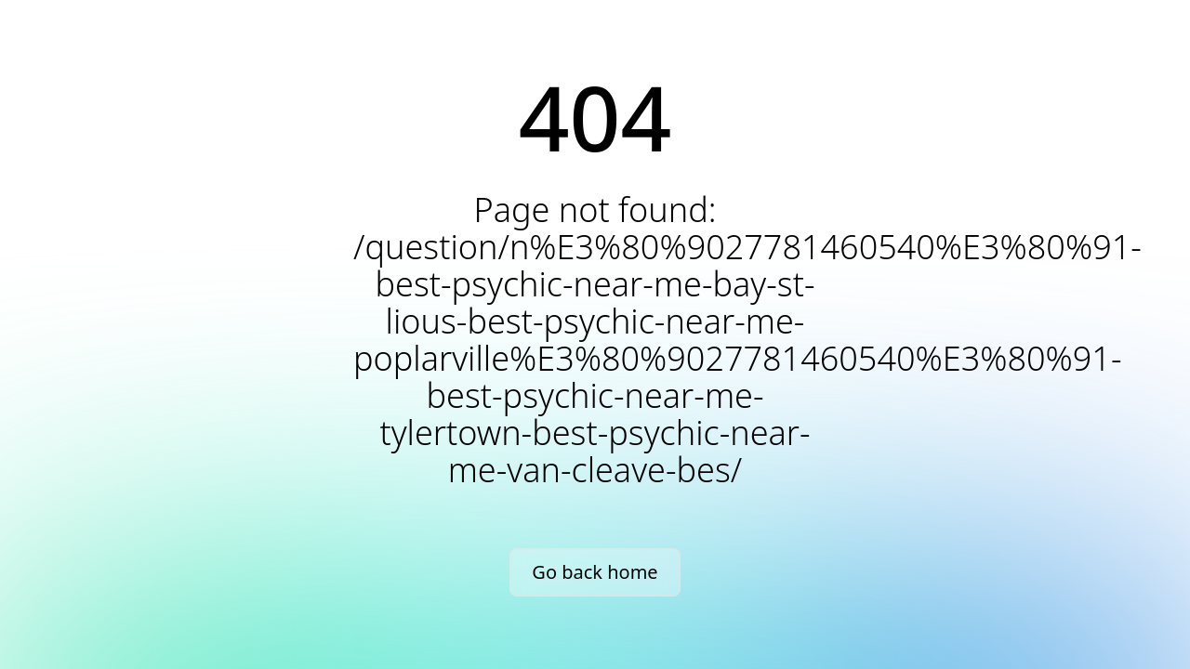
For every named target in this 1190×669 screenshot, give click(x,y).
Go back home (594, 571)
